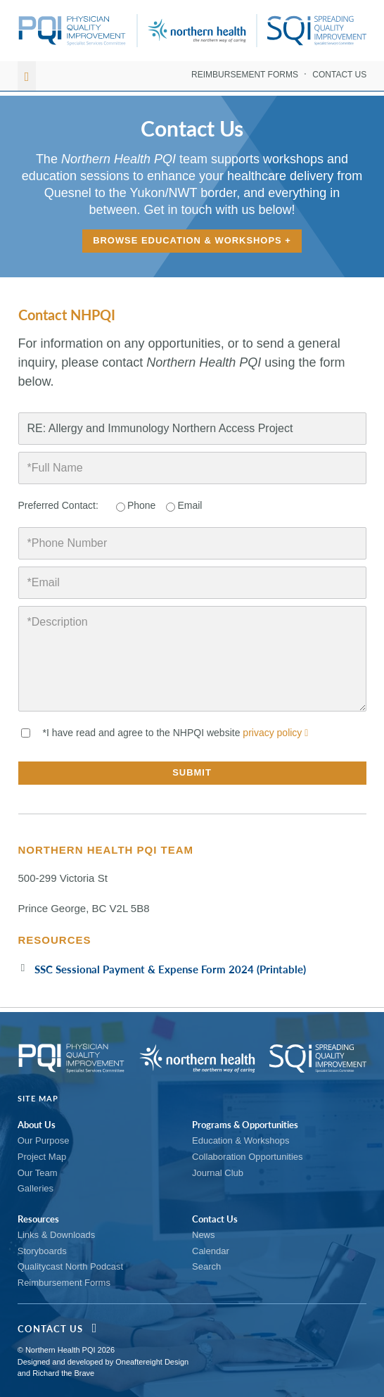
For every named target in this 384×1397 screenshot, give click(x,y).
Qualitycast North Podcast (70, 1266)
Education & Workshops (241, 1140)
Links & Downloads (57, 1235)
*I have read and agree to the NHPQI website (176, 732)
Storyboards (42, 1251)
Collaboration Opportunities (247, 1156)
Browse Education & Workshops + (192, 241)
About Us (37, 1124)
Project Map (42, 1156)
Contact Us (339, 75)
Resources (38, 1219)
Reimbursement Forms (244, 75)
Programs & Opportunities (245, 1124)
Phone (141, 505)
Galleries (35, 1188)
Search (206, 1266)
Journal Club (217, 1173)
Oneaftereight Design (151, 1362)
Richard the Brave (63, 1373)
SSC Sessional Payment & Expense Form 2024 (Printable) (170, 969)
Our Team (38, 1173)
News (203, 1235)
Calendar (210, 1251)
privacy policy (275, 732)
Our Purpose (44, 1140)
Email (189, 505)
